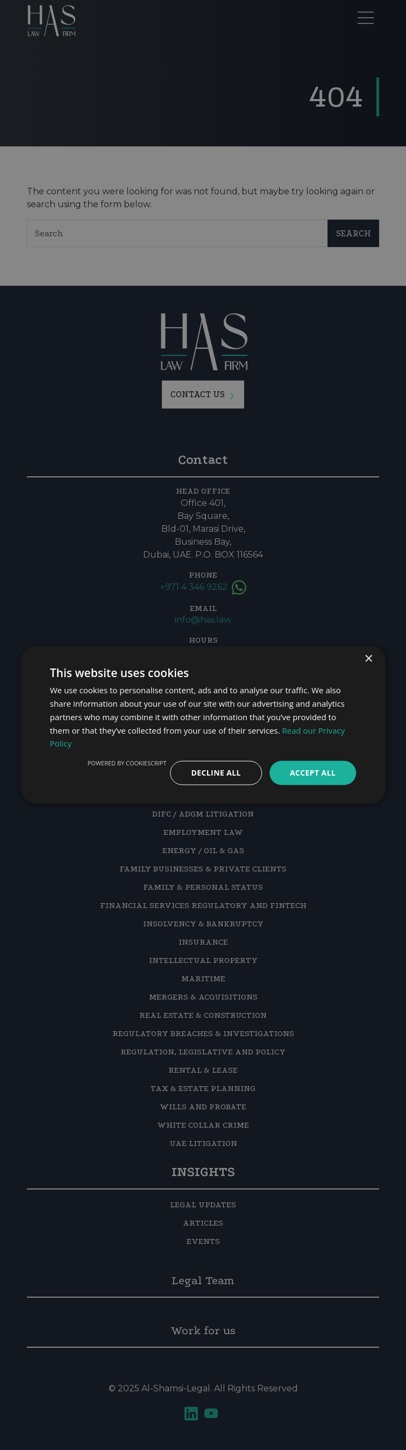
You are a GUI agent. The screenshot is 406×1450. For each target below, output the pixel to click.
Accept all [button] (313, 773)
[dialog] (203, 725)
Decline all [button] (215, 773)
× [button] (368, 659)
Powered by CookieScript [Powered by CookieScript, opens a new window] (127, 763)
